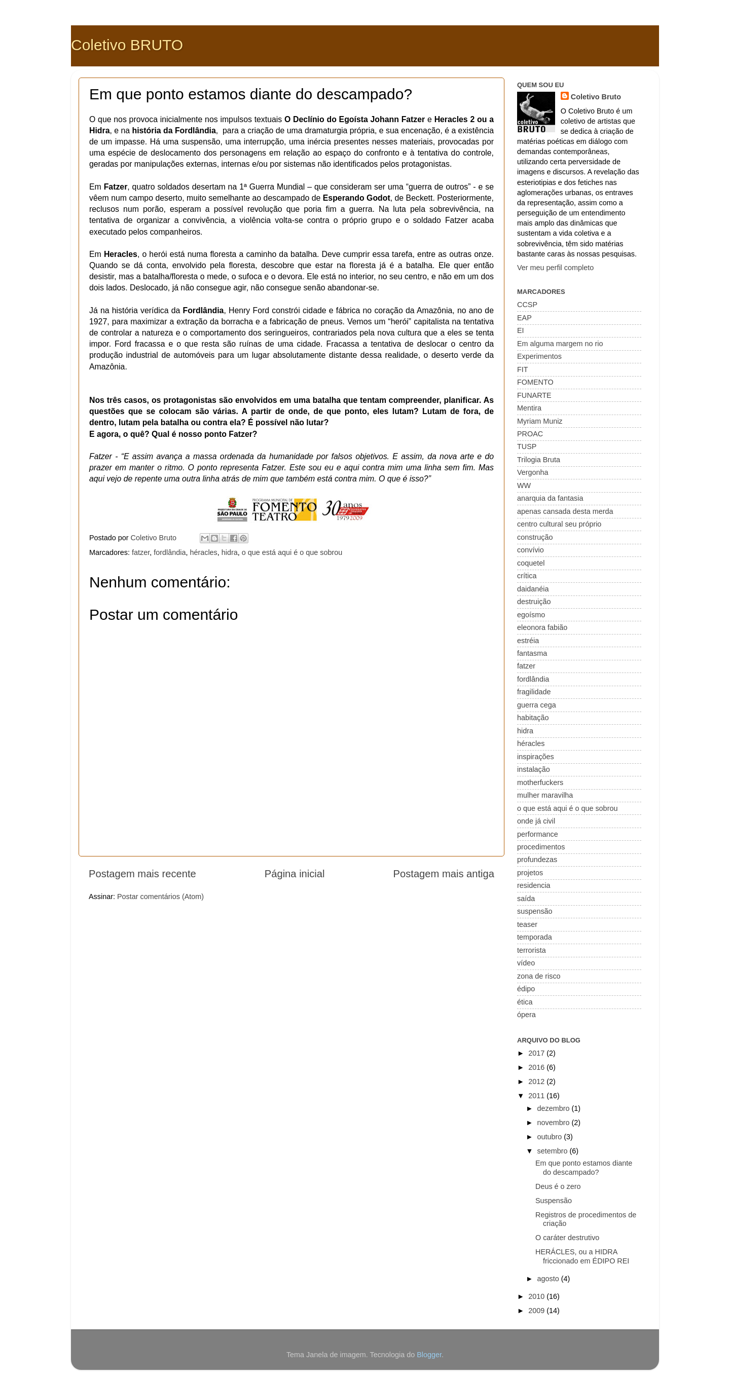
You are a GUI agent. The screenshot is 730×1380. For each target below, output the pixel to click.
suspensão (535, 911)
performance (537, 834)
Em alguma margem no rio (560, 344)
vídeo (526, 963)
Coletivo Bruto (596, 97)
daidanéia (533, 589)
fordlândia (170, 552)
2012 (537, 1081)
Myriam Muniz (540, 421)
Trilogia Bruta (538, 460)
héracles (203, 552)
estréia (528, 641)
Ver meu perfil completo (555, 268)
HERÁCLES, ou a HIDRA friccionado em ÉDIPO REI (582, 1256)
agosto (549, 1279)
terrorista (531, 950)
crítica (526, 576)
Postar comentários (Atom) (160, 896)
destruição (534, 602)
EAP (524, 318)
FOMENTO (535, 382)
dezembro (554, 1108)
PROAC (530, 434)
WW (524, 485)
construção (535, 537)
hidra (230, 552)
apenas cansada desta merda (565, 511)
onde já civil (536, 821)
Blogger (429, 1355)
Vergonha (533, 472)
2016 (537, 1067)
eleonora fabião (542, 627)
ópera (526, 1015)
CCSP (527, 305)
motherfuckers (540, 782)
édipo (526, 989)
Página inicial (295, 873)
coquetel (530, 563)
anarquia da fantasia (550, 498)
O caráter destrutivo (567, 1238)
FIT (522, 369)
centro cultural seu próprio (559, 524)
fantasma (532, 653)
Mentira (529, 408)
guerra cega (536, 705)
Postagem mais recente (142, 873)
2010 (537, 1296)
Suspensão (553, 1201)
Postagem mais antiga (443, 873)
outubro (550, 1137)
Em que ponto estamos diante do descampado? (583, 1167)
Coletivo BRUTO (127, 44)
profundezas (537, 859)
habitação (533, 718)
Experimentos (539, 356)
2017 (537, 1053)
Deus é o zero (558, 1186)
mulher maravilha (545, 795)
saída (526, 898)
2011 (537, 1096)
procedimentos (541, 847)
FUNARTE (534, 395)
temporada (534, 937)
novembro (554, 1122)
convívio (530, 550)
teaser (527, 924)
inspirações (535, 757)
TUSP (526, 446)
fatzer (141, 552)
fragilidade (534, 692)
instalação (533, 769)
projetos (530, 873)
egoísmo (531, 615)
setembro (553, 1151)
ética (524, 1002)
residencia (534, 885)
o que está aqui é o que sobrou (292, 552)
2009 (537, 1311)
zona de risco (539, 976)
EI (520, 330)
